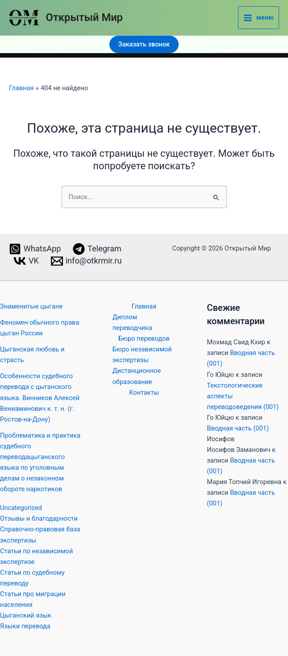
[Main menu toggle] (258, 17)
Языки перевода (25, 626)
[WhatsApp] (34, 249)
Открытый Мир (84, 17)
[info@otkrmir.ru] (86, 261)
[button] (144, 44)
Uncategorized (21, 508)
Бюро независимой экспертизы (142, 354)
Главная (144, 306)
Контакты (144, 393)
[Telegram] (97, 249)
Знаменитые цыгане (31, 306)
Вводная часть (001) (238, 428)
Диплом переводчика (132, 322)
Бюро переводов (144, 338)
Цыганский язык (25, 615)
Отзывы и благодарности (39, 518)
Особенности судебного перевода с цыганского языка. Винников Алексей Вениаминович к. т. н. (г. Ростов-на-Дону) (39, 397)
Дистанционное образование (137, 376)
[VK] (26, 261)
